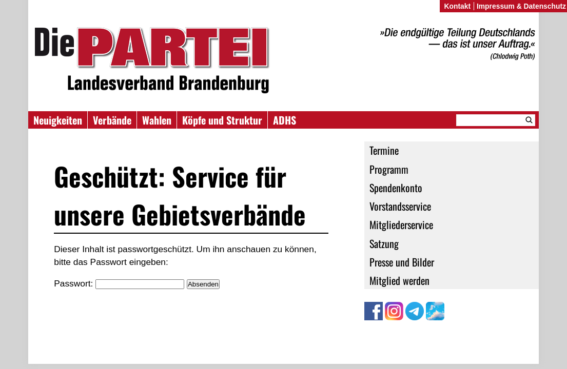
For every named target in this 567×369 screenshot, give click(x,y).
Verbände (112, 120)
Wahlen (156, 120)
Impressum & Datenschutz (521, 6)
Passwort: (119, 283)
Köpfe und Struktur (222, 120)
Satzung (384, 243)
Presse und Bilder (401, 262)
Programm (388, 169)
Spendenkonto (395, 187)
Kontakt (457, 6)
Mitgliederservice (401, 224)
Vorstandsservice (400, 206)
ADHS (284, 120)
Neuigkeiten (57, 120)
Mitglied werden (399, 280)
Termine (384, 150)
